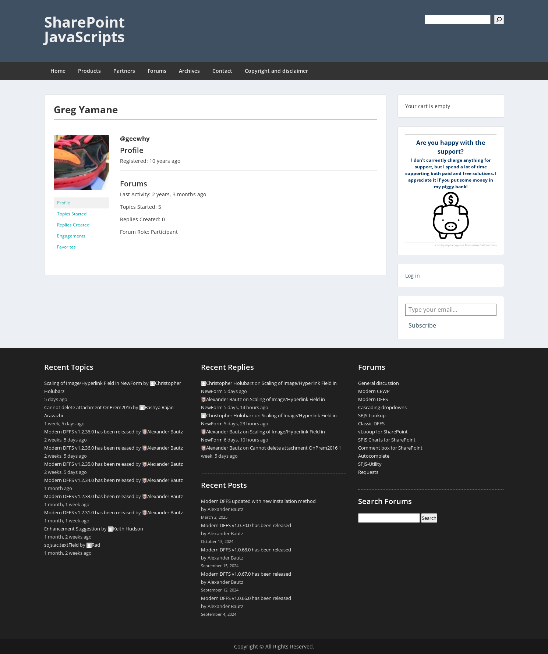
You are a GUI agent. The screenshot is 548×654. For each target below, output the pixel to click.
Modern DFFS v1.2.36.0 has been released (89, 431)
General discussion (378, 383)
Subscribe (422, 325)
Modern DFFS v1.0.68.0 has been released (246, 549)
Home (58, 70)
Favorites (66, 247)
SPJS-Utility (370, 464)
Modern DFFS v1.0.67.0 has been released (246, 574)
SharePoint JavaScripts (84, 29)
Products (89, 70)
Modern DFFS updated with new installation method (258, 501)
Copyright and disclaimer (276, 70)
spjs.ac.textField (61, 545)
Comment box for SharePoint (390, 447)
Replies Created (73, 225)
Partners (124, 70)
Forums (157, 70)
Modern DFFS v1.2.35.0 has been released (89, 464)
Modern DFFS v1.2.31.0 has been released (89, 512)
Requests (368, 472)
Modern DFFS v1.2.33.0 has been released (89, 496)
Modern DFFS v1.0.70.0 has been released (246, 525)
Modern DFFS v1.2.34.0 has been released (89, 480)
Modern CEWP (374, 391)
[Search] (499, 19)
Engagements (71, 236)
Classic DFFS (371, 423)
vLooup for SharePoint (383, 431)
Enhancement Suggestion (72, 528)
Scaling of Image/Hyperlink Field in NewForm (93, 383)
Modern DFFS (373, 399)
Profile (63, 203)
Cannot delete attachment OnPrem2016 (88, 407)
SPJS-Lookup (372, 415)
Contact (222, 70)
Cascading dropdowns (382, 407)
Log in (412, 275)
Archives (189, 70)
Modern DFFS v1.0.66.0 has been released (246, 598)
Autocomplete (373, 456)
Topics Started (71, 214)
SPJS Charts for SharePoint (387, 439)
